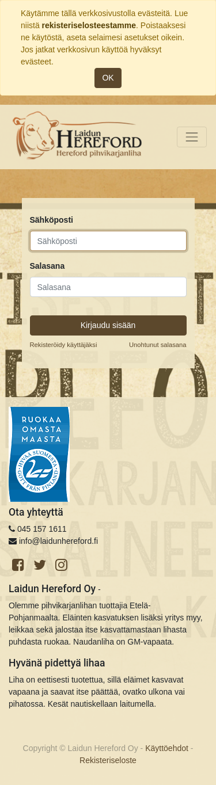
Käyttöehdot (166, 748)
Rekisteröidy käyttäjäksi (63, 344)
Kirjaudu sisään (108, 325)
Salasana (47, 265)
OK (107, 77)
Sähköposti (51, 219)
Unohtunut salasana (158, 344)
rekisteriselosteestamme (89, 25)
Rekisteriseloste (108, 760)
